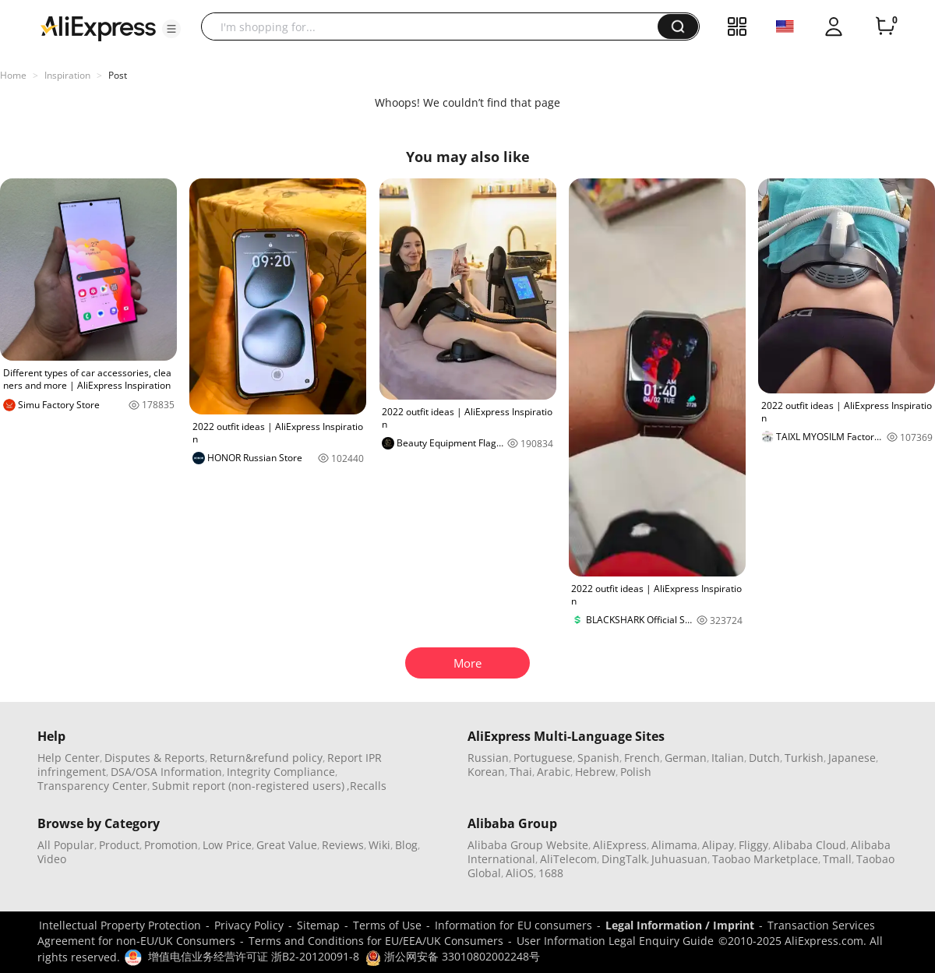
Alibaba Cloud (809, 844)
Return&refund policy (266, 757)
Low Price (227, 844)
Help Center (68, 757)
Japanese (852, 757)
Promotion (171, 844)
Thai (521, 771)
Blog (406, 844)
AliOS (520, 872)
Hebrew (595, 771)
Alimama (674, 844)
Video (51, 858)
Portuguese (543, 757)
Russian (488, 757)
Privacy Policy (249, 925)
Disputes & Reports (154, 757)
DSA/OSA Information (166, 771)
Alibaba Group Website (528, 844)
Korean (486, 771)
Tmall (837, 858)
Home (13, 75)
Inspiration (67, 75)
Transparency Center (92, 785)
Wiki (379, 844)
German (686, 757)
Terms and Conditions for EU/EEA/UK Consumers (376, 940)
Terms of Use (387, 925)
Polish (635, 771)
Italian (727, 757)
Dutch (764, 757)
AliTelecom (568, 858)
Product (119, 844)
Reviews (343, 844)
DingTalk (624, 858)
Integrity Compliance (281, 771)
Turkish (804, 757)
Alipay (718, 844)
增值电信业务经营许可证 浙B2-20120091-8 (253, 956)
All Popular (65, 844)
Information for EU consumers (513, 925)
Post (117, 75)
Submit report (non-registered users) (248, 785)
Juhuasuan (679, 858)
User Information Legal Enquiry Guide (615, 940)
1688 (550, 872)
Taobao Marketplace (765, 858)
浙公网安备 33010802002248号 (452, 956)
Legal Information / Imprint (679, 925)
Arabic (553, 771)
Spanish (598, 757)
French (642, 757)
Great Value (286, 844)
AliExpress (620, 844)
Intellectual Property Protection (120, 925)
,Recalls (366, 785)
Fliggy (753, 844)
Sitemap (318, 925)
